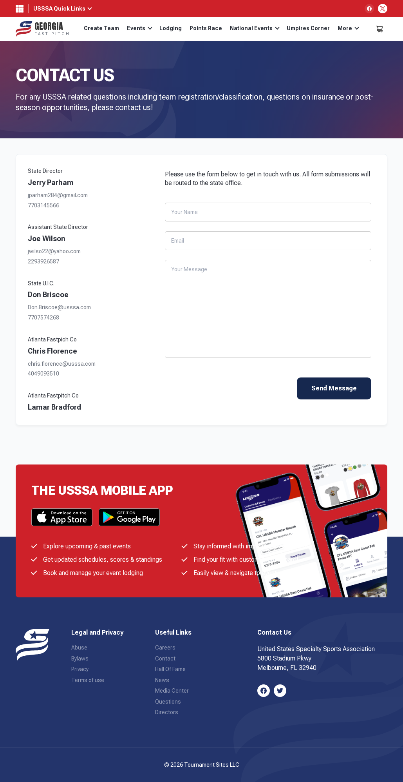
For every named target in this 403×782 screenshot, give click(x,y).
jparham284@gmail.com (58, 195)
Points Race (206, 28)
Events (139, 28)
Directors (166, 712)
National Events (255, 28)
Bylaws (80, 658)
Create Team (101, 28)
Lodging (170, 28)
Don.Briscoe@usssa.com (59, 307)
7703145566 (43, 206)
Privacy (80, 669)
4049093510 (43, 374)
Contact (165, 658)
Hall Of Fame (170, 669)
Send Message (334, 388)
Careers (165, 647)
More (348, 28)
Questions (168, 702)
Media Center (172, 691)
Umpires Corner (308, 28)
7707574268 (43, 318)
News (162, 680)
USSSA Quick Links (59, 8)
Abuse (79, 647)
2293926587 (43, 262)
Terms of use (87, 680)
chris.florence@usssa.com (62, 364)
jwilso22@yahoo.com (54, 251)
